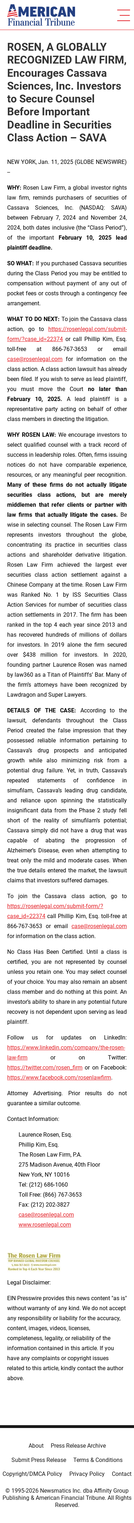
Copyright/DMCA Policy (32, 1474)
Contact (121, 1474)
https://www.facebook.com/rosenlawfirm (59, 1077)
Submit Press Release (38, 1460)
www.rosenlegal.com (45, 1224)
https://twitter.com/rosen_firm (45, 1067)
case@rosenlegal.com (35, 359)
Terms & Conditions (98, 1460)
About (36, 1445)
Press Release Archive (78, 1445)
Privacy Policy (87, 1474)
